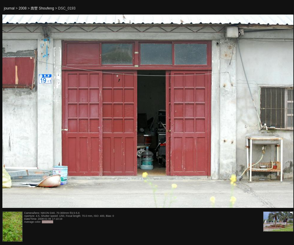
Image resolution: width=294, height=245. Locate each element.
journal (9, 8)
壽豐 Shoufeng (42, 8)
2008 (23, 8)
